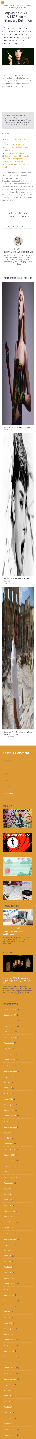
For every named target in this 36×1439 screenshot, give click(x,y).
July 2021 (7, 1082)
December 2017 (10, 1284)
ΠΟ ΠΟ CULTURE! (21, 8)
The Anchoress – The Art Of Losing (19, 153)
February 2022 (9, 1054)
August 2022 (9, 1043)
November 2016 (10, 1345)
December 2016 (10, 1340)
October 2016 (9, 1351)
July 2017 (7, 1312)
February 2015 (9, 1418)
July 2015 (7, 1390)
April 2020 (8, 1138)
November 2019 (10, 1166)
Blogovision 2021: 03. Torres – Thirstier (17, 427)
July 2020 (8, 1132)
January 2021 (9, 1110)
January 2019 (9, 1216)
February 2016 (9, 1362)
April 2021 (8, 1093)
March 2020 (8, 1144)
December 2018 (10, 1222)
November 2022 (10, 1026)
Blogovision (23, 213)
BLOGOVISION (12, 8)
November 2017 (10, 1289)
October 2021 (9, 1065)
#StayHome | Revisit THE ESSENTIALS (13, 932)
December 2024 (10, 1009)
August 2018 (9, 1244)
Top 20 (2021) (11, 216)
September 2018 (10, 1239)
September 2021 (10, 1071)
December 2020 (10, 1116)
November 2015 (10, 1373)
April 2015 (8, 1407)
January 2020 (9, 1155)
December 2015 (10, 1368)
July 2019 (7, 1188)
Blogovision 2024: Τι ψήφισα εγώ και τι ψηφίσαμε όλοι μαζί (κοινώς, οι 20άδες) (18, 980)
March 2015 (8, 1412)
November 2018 (10, 1228)
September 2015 (10, 1379)
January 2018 (9, 1278)
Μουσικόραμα (24, 216)
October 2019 (9, 1172)
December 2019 (10, 1160)
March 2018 (8, 1272)
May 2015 (7, 1401)
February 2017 (9, 1328)
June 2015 (8, 1396)
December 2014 (10, 1429)
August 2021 (9, 1076)
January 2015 (9, 1424)
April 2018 (8, 1267)
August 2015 (8, 1384)
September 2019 (10, 1177)
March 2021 (8, 1099)
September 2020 (10, 1127)
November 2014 (10, 1435)
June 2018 (8, 1256)
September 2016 (10, 1356)
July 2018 (7, 1250)
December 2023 (10, 1015)
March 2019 (8, 1205)
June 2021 (8, 1088)
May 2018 (7, 1261)
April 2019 (8, 1200)
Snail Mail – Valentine (14, 161)
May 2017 (7, 1317)
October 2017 (9, 1295)
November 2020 (10, 1121)
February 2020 (9, 1149)
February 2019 (9, 1211)
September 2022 (10, 1037)
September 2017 (10, 1300)
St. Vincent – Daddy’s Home (16, 145)
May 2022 (8, 1048)
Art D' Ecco (12, 213)
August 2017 (9, 1306)
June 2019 (8, 1194)
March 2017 (8, 1323)
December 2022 (10, 1020)
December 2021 (10, 1060)
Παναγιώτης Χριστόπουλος (24, 5)
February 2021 (9, 1104)
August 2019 (9, 1183)
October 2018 (9, 1233)
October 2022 (9, 1032)
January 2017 (9, 1334)
